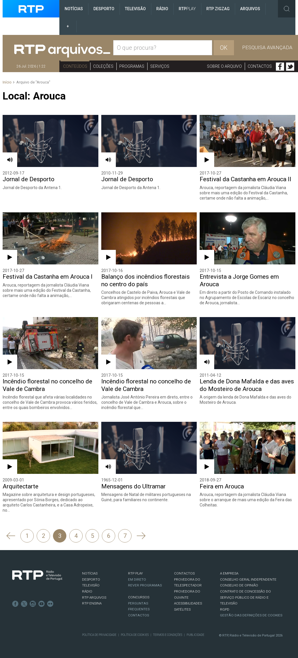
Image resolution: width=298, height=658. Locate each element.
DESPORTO (91, 579)
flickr (50, 604)
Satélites (182, 609)
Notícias (74, 8)
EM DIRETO (137, 579)
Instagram (33, 604)
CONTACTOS (184, 573)
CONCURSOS (138, 597)
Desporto (103, 8)
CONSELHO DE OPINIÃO (239, 585)
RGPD (224, 609)
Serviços (159, 66)
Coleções (103, 66)
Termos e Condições (167, 634)
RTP (187, 8)
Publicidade (195, 634)
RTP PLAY (135, 573)
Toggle (286, 8)
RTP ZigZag (218, 8)
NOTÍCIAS (89, 573)
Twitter (290, 67)
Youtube (41, 604)
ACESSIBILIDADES (188, 603)
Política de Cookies (135, 634)
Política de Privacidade (99, 634)
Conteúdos (75, 66)
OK (224, 47)
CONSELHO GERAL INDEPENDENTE (248, 579)
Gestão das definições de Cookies (251, 615)
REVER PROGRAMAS (145, 585)
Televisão (135, 8)
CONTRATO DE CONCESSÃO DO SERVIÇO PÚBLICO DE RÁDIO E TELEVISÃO (245, 597)
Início (7, 82)
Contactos (260, 66)
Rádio (162, 8)
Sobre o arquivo (224, 66)
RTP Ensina (92, 603)
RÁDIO (87, 591)
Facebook (280, 67)
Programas (131, 66)
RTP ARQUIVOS (94, 597)
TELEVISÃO (91, 585)
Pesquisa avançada (267, 47)
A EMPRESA (229, 573)
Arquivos (250, 8)
